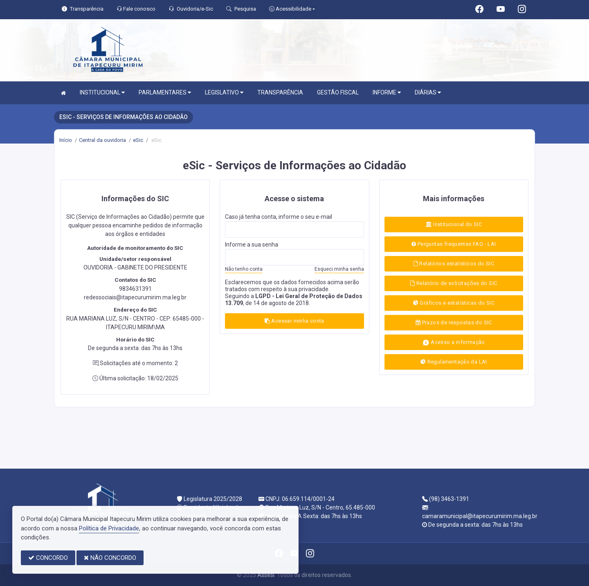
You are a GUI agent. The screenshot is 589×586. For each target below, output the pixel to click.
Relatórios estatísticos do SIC (454, 263)
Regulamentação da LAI (453, 362)
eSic (138, 140)
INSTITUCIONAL (102, 92)
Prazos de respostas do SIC (454, 322)
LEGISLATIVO (224, 92)
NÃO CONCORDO (110, 557)
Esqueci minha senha (339, 269)
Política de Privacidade (109, 528)
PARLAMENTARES (165, 92)
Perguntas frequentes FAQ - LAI (453, 244)
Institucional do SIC (454, 224)
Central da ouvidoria (102, 140)
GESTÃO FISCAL (338, 92)
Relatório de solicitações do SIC (453, 283)
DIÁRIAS (428, 92)
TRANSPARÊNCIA (280, 92)
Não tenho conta (244, 269)
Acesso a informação (454, 342)
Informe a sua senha (251, 244)
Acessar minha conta (294, 321)
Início (65, 140)
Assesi (265, 575)
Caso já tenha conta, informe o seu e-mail (278, 216)
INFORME (387, 92)
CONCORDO (48, 557)
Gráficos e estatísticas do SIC (454, 303)
